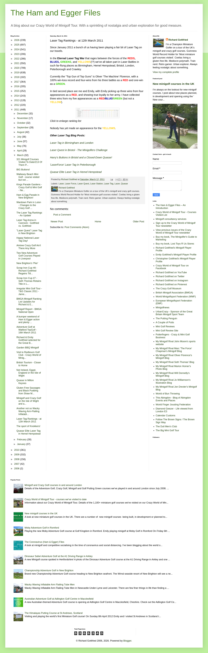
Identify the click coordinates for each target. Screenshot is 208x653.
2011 (17, 109)
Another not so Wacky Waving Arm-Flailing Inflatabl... (27, 411)
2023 (17, 54)
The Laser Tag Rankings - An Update (29, 214)
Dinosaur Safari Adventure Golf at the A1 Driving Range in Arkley (59, 556)
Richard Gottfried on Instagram (172, 280)
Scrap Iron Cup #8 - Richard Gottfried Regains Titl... (26, 271)
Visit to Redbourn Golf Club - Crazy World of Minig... (28, 355)
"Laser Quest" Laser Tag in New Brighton (29, 232)
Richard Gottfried (178, 40)
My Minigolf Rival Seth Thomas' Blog (175, 362)
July (19, 136)
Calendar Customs (165, 415)
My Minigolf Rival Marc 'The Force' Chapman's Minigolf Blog (174, 350)
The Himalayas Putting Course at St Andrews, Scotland (54, 613)
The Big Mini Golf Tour (167, 430)
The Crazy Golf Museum (168, 288)
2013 (17, 100)
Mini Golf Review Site (167, 330)
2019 (17, 72)
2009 (17, 454)
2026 (17, 40)
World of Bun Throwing (168, 393)
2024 (17, 49)
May (19, 146)
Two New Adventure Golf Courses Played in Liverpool (28, 256)
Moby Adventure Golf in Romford (42, 527)
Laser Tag (108, 183)
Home (98, 221)
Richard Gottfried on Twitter (170, 276)
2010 (17, 450)
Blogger (127, 640)
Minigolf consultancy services (171, 219)
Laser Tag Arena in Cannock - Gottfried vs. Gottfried (27, 223)
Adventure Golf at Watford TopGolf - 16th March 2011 (26, 330)
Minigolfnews (162, 307)
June (20, 141)
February (22, 439)
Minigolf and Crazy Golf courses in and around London (53, 485)
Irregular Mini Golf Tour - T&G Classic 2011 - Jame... (29, 291)
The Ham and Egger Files (56, 12)
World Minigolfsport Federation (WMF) (176, 296)
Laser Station (96, 183)
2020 (17, 68)
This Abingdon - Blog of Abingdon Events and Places (173, 399)
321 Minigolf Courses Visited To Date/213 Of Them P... (29, 162)
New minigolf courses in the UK (173, 83)
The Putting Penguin (166, 318)
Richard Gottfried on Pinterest (171, 284)
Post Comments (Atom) (77, 227)
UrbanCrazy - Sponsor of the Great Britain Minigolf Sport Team (174, 313)
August (21, 132)
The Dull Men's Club (166, 426)
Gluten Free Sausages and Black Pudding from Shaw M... (28, 390)
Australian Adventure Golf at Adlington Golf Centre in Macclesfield (59, 598)
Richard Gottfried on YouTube (171, 272)
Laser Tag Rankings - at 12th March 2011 (28, 420)
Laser (61, 183)
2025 (17, 44)
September (23, 127)
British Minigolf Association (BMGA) (174, 292)
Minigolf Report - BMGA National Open (28, 310)
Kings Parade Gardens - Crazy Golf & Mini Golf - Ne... (29, 187)
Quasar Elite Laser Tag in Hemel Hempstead (28, 432)
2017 (17, 81)
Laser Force (70, 183)
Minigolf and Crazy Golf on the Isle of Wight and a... (28, 401)
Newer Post (57, 221)
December (23, 113)
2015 (17, 91)
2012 (17, 105)
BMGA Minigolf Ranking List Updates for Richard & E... (28, 301)
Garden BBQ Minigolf (27, 347)
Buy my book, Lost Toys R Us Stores (175, 243)
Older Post (138, 221)
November (23, 118)
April (19, 150)
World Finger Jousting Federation (173, 404)
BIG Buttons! (23, 169)
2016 (17, 86)
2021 (17, 63)
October (21, 123)
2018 (17, 77)
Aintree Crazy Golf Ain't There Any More (28, 247)
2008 (17, 459)
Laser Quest (83, 183)
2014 (17, 95)
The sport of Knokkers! (28, 426)
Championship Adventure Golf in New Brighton (49, 570)
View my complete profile (166, 72)
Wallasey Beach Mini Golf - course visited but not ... (27, 177)
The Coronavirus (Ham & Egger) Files (44, 542)
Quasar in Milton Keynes (25, 382)
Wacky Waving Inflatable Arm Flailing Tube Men (50, 584)
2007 (17, 464)
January (21, 444)
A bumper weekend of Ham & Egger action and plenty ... (28, 319)
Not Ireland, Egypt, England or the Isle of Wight (28, 373)
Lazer (117, 183)
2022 (17, 58)
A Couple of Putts (165, 322)
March (20, 155)
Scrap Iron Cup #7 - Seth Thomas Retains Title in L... (28, 281)
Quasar (124, 183)
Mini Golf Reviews (165, 326)
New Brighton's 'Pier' (27, 263)
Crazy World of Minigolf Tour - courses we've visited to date (56, 499)
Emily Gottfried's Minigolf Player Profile (176, 254)
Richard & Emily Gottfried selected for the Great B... (28, 340)
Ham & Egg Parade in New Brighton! (27, 196)
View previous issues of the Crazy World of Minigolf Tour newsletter (173, 231)
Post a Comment (62, 214)
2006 (17, 468)
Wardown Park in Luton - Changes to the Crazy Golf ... (28, 205)
